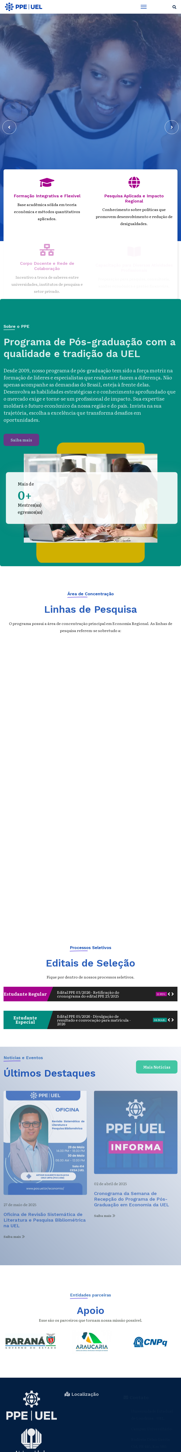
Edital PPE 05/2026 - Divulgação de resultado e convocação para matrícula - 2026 (94, 1020)
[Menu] (144, 7)
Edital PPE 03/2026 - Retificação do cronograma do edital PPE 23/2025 (88, 994)
